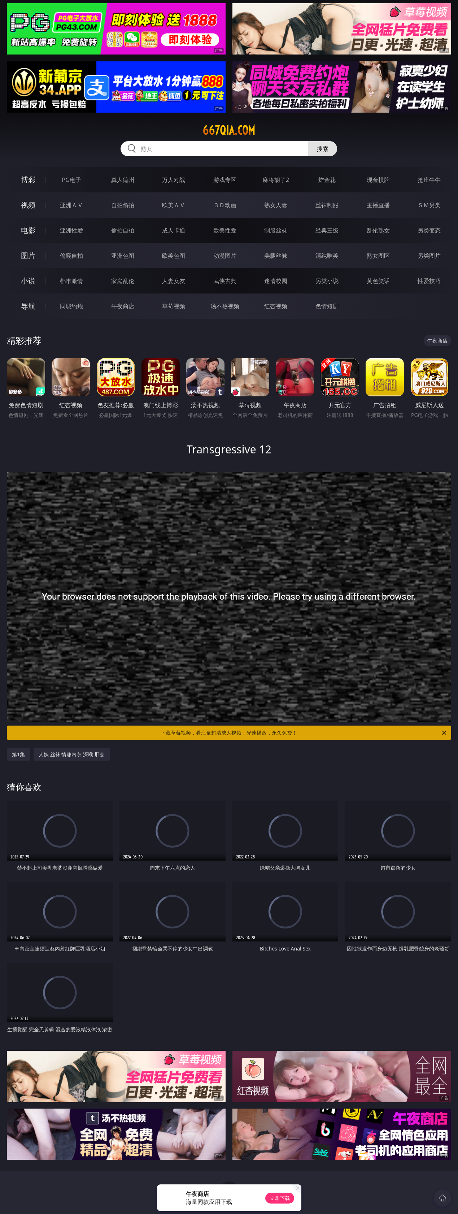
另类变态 (429, 230)
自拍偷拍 (122, 205)
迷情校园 (275, 281)
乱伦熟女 (378, 230)
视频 (28, 205)
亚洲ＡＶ (71, 205)
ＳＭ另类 (429, 205)
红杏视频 (275, 306)
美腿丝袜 (275, 256)
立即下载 (280, 1198)
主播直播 (378, 205)
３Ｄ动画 (224, 205)
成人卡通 (173, 230)
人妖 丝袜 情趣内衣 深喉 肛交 (72, 754)
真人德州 (122, 180)
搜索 (322, 149)
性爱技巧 (429, 281)
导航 (28, 306)
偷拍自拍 (122, 230)
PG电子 (71, 180)
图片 (28, 255)
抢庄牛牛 (429, 180)
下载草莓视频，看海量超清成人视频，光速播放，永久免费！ (304, 732)
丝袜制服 (327, 205)
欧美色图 (173, 256)
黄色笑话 (378, 281)
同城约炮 (71, 306)
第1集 (18, 754)
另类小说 (327, 281)
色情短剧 (327, 306)
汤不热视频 (224, 306)
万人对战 (173, 180)
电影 (28, 230)
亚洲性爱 (71, 230)
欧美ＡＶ (173, 205)
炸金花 (327, 180)
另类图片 (429, 256)
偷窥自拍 (71, 256)
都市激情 (71, 281)
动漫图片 (224, 256)
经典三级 (327, 230)
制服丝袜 (275, 230)
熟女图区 (378, 256)
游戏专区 (224, 180)
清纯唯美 (327, 256)
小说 (28, 281)
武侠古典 (224, 281)
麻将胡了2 (276, 180)
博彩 (28, 179)
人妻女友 (173, 281)
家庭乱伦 (122, 281)
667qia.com (228, 130)
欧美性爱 (224, 230)
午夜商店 (122, 306)
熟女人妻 (275, 205)
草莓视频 (173, 306)
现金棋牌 (378, 180)
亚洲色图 (122, 256)
